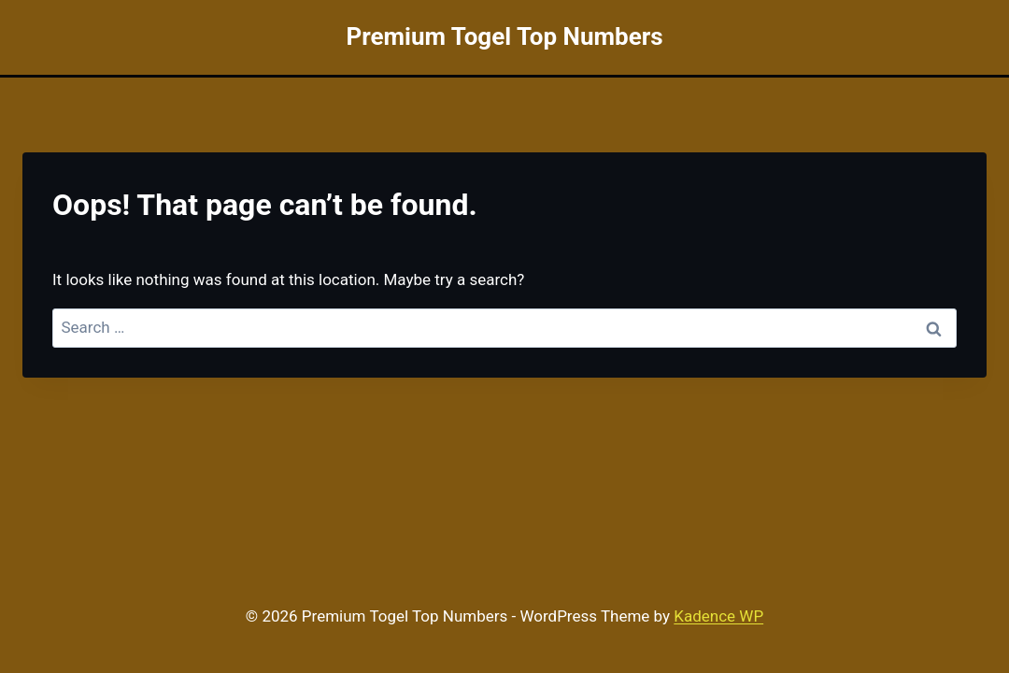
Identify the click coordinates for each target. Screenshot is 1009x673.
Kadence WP (718, 616)
